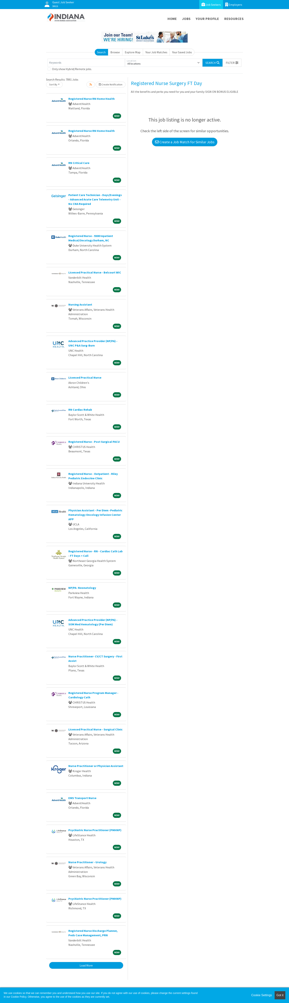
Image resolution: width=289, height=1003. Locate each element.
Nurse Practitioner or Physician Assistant (95, 766)
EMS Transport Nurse (82, 798)
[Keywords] (86, 63)
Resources (234, 19)
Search (101, 52)
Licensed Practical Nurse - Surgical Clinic (95, 729)
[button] (232, 63)
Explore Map (132, 52)
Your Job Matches (156, 52)
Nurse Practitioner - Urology (87, 862)
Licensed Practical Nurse (84, 377)
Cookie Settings (261, 995)
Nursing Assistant (80, 304)
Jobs (186, 19)
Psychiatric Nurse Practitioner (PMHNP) (94, 830)
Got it (279, 995)
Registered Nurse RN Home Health (91, 99)
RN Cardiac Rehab (80, 409)
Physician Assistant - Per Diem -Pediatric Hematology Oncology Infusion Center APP (95, 514)
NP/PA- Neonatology (82, 588)
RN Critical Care (78, 163)
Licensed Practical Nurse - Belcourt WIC (94, 272)
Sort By (53, 84)
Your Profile (207, 19)
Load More (86, 965)
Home (172, 19)
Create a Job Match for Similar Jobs (184, 142)
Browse (115, 52)
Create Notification (110, 84)
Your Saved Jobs (182, 52)
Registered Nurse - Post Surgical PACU (94, 442)
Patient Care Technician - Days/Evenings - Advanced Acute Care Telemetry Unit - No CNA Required (95, 199)
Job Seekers (211, 4)
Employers (233, 4)
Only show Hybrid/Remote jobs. (72, 69)
